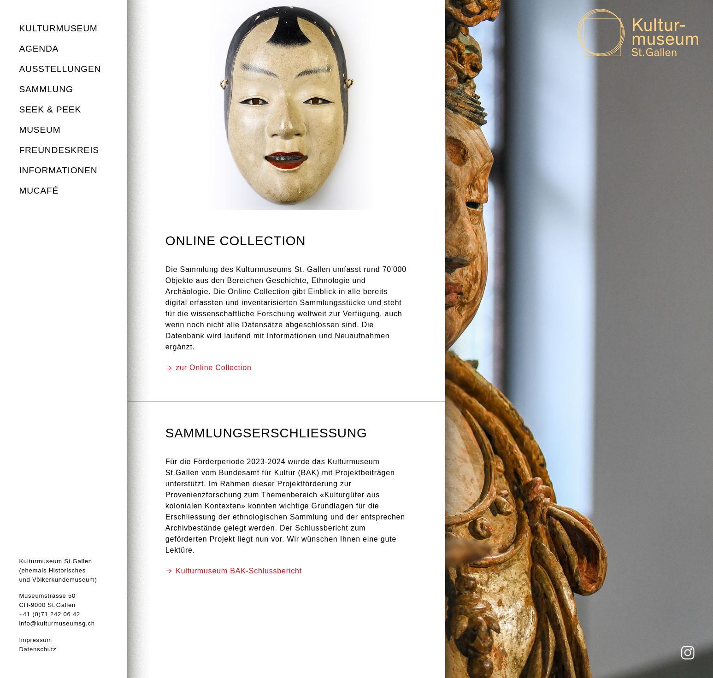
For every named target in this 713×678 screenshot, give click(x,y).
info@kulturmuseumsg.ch (56, 623)
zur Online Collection (213, 367)
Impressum (35, 640)
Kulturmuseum (58, 28)
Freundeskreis (59, 150)
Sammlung (46, 89)
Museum (39, 130)
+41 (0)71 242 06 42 (49, 614)
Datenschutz (37, 649)
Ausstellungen (60, 69)
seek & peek (50, 109)
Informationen (58, 170)
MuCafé (39, 190)
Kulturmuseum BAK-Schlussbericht (239, 571)
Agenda (39, 48)
